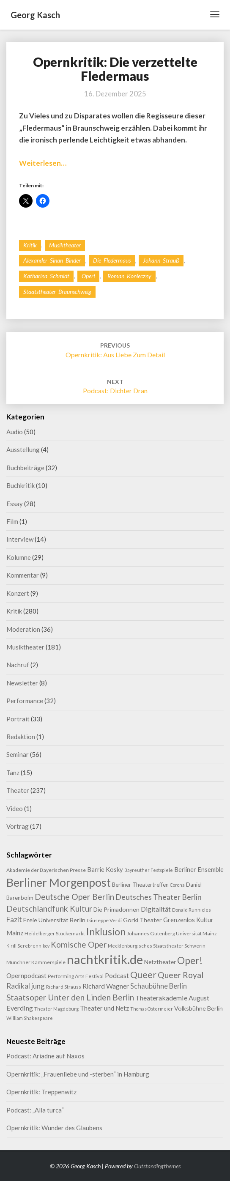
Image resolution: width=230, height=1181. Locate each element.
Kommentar (22, 575)
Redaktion (20, 736)
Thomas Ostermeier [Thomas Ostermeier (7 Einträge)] (151, 1008)
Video (14, 808)
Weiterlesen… (42, 163)
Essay (14, 503)
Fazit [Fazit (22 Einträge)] (14, 919)
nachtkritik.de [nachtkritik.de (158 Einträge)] (105, 959)
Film (12, 521)
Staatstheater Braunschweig (57, 291)
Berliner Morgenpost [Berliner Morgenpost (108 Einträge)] (58, 882)
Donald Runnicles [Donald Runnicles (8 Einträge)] (191, 909)
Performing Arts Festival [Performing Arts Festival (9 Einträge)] (76, 976)
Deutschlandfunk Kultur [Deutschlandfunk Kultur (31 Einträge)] (49, 908)
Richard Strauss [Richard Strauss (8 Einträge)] (63, 986)
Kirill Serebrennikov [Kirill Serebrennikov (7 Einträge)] (27, 945)
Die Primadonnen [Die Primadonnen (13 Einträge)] (116, 909)
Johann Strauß (161, 260)
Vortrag (17, 826)
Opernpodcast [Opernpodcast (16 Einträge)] (26, 975)
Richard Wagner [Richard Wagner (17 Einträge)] (105, 986)
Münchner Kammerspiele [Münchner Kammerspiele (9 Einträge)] (36, 962)
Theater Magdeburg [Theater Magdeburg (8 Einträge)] (56, 1008)
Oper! (88, 275)
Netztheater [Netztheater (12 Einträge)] (160, 961)
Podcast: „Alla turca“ (35, 1110)
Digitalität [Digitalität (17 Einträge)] (156, 909)
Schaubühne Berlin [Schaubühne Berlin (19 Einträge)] (158, 986)
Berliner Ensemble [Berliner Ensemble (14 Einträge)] (199, 869)
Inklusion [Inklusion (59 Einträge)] (106, 931)
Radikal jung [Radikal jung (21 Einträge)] (25, 985)
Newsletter (22, 683)
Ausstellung (23, 449)
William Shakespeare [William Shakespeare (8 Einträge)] (29, 1018)
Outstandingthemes (157, 1166)
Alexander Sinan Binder (52, 260)
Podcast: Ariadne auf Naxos (45, 1056)
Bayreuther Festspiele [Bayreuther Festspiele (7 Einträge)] (148, 870)
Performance (24, 700)
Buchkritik (20, 485)
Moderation (23, 629)
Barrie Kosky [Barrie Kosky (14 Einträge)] (105, 869)
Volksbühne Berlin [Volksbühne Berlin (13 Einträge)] (198, 1008)
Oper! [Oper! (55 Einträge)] (190, 960)
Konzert (17, 593)
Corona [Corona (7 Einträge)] (177, 885)
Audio (14, 432)
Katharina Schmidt (46, 275)
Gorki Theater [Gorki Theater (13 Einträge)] (142, 919)
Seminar (17, 754)
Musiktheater (65, 245)
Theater (17, 790)
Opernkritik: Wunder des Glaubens (54, 1128)
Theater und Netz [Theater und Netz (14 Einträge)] (104, 1008)
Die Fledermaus (112, 260)
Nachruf (17, 665)
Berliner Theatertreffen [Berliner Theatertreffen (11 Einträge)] (140, 884)
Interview (19, 539)
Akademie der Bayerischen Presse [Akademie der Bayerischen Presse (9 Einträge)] (46, 870)
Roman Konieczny (129, 275)
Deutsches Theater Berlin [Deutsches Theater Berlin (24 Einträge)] (158, 897)
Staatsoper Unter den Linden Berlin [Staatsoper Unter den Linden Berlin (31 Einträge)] (70, 997)
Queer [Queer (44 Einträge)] (143, 974)
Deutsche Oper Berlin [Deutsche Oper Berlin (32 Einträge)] (74, 897)
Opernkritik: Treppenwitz (41, 1092)
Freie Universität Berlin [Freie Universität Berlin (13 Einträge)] (54, 919)
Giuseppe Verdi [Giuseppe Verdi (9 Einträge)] (104, 920)
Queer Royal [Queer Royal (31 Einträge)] (180, 975)
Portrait (18, 719)
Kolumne (18, 557)
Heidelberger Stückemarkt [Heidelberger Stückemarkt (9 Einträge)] (55, 933)
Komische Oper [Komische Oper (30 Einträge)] (79, 944)
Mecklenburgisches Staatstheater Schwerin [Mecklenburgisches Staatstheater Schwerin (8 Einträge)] (156, 945)
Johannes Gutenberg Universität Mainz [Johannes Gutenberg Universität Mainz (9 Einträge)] (172, 933)
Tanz (12, 772)
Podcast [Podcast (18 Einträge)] (117, 975)
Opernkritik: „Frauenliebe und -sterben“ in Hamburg (77, 1074)
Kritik (30, 245)
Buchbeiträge (25, 467)
